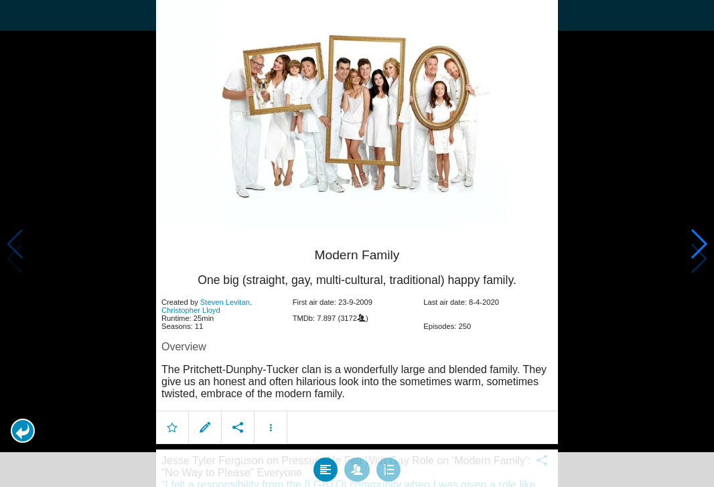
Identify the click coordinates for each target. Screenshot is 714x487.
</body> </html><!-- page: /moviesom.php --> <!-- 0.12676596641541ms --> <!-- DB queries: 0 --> (357, 243)
